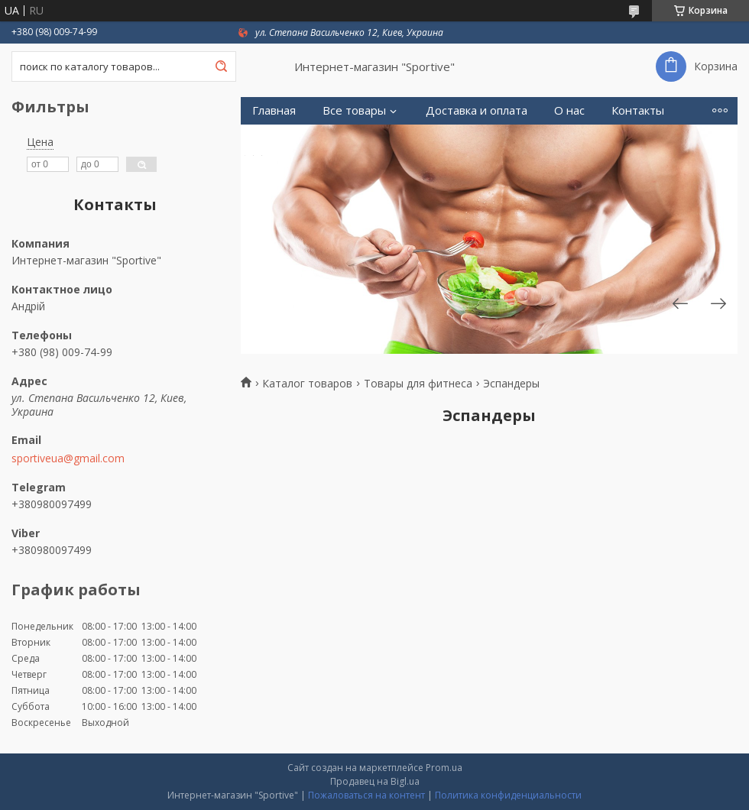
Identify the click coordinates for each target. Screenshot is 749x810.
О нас (569, 110)
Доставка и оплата (476, 110)
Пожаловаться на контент (366, 795)
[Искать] (221, 66)
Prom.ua (444, 767)
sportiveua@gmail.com (68, 458)
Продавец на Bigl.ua (375, 781)
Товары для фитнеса (418, 383)
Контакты (637, 110)
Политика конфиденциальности (508, 795)
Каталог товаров (307, 383)
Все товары (354, 110)
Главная (274, 110)
